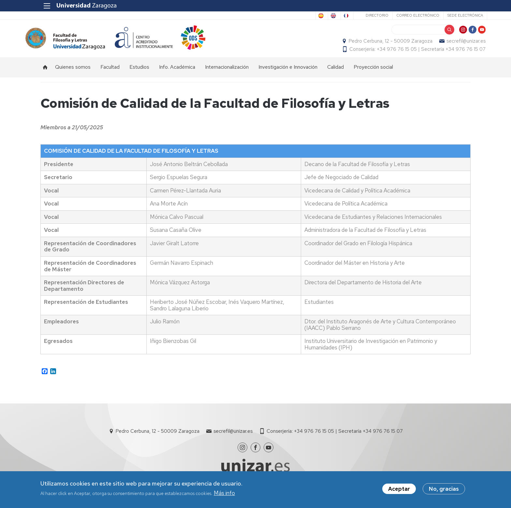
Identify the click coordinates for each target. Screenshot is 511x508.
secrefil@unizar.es (451, 44)
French (328, 15)
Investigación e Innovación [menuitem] (287, 73)
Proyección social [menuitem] (373, 73)
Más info (224, 493)
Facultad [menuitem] (110, 73)
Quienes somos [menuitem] (73, 73)
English (302, 15)
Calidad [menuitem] (335, 73)
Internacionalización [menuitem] (227, 73)
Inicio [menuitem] (45, 73)
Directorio (360, 15)
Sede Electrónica (448, 15)
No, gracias (444, 488)
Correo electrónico (401, 15)
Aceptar (399, 488)
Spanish (276, 15)
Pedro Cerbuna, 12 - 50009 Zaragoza (375, 44)
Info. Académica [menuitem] (177, 73)
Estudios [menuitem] (139, 73)
